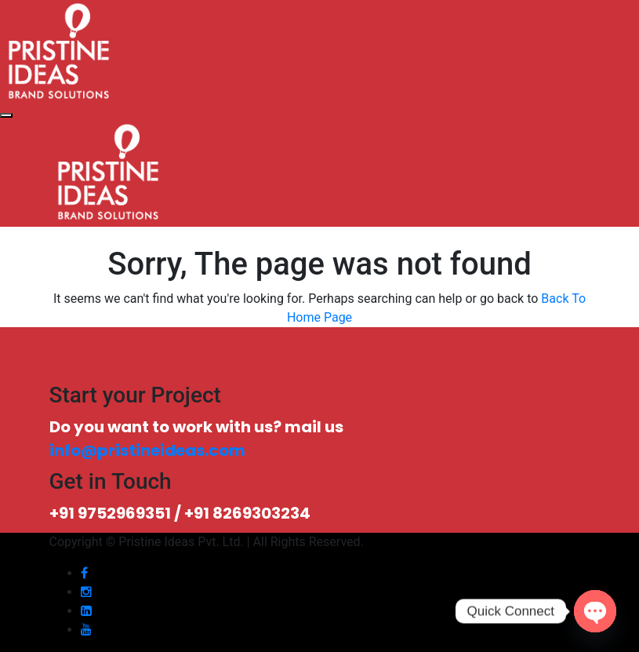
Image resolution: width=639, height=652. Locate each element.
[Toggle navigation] (6, 115)
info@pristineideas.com (147, 450)
